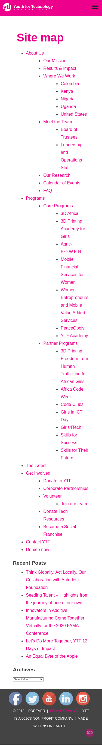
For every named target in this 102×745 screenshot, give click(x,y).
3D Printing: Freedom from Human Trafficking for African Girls (74, 366)
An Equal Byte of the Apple (52, 656)
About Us (35, 53)
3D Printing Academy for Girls (73, 229)
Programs (35, 198)
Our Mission (54, 60)
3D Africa (69, 213)
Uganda (68, 106)
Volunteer (52, 496)
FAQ (47, 190)
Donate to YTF (57, 480)
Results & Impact (59, 68)
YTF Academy (74, 335)
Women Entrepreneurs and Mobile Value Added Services (74, 305)
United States (74, 114)
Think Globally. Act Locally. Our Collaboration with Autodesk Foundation (56, 580)
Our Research (56, 175)
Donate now (37, 549)
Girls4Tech (71, 427)
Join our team (74, 503)
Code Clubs (72, 404)
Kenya (67, 91)
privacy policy (64, 711)
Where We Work (59, 76)
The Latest (36, 465)
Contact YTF (38, 542)
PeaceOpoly (72, 328)
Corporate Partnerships (65, 488)
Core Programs (58, 206)
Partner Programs (60, 343)
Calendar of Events (61, 183)
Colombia (70, 83)
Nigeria (68, 99)
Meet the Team (57, 121)
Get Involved (38, 473)
